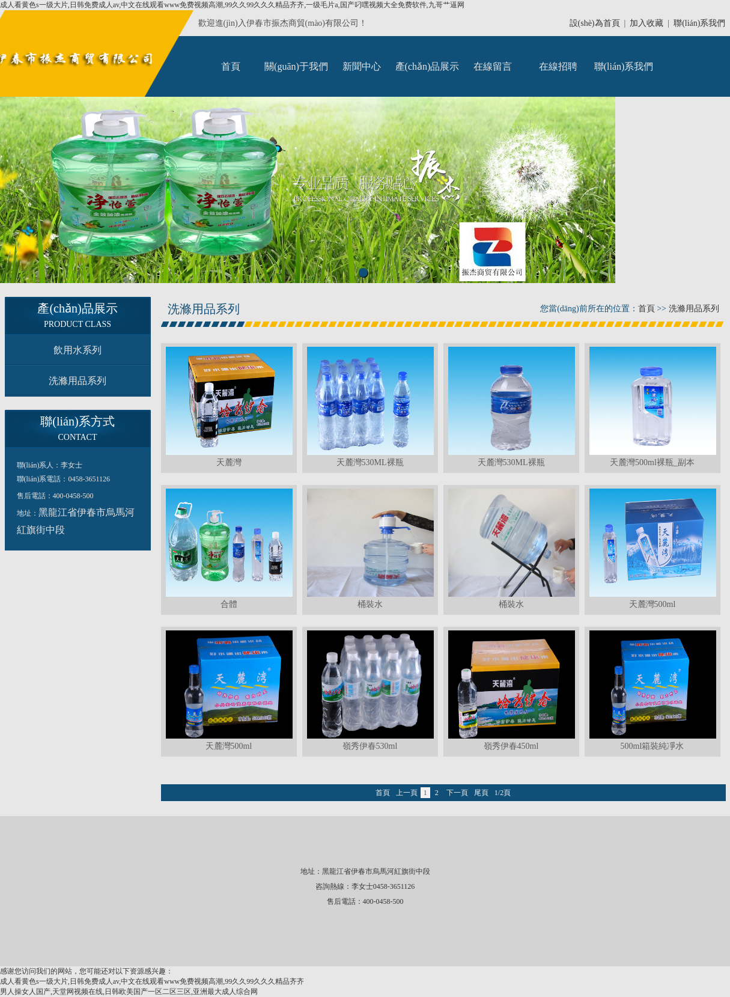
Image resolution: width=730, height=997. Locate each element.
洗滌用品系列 (77, 381)
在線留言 (492, 66)
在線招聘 (558, 66)
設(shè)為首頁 (595, 23)
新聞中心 (361, 66)
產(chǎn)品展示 (427, 66)
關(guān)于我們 (296, 66)
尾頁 (481, 792)
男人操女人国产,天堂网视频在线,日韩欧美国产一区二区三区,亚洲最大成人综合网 (129, 991)
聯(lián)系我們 (699, 23)
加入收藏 (646, 23)
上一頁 (407, 792)
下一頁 (457, 792)
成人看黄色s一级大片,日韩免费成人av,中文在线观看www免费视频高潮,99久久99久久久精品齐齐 (152, 981)
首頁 (230, 66)
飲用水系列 (77, 350)
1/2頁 (502, 792)
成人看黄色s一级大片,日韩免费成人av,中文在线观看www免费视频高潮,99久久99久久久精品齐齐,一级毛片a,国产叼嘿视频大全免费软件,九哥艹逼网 (232, 5)
